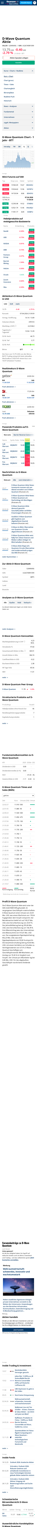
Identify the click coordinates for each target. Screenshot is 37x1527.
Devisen (28, 1495)
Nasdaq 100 (8, 1492)
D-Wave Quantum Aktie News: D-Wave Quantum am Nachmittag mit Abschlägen (22, 498)
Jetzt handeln (18, 1042)
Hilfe (17, 1465)
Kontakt (7, 1465)
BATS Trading (5, 1287)
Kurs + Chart (8, 76)
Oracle (5, 275)
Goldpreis (12, 1495)
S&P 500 (27, 1492)
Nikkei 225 (18, 1492)
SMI (5, 1495)
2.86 (28, 451)
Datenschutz (26, 1468)
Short (31, 232)
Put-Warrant (5, 457)
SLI (19, 1487)
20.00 (22, 451)
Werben (18, 1468)
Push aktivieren (8, 387)
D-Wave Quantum (9, 674)
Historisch (7, 101)
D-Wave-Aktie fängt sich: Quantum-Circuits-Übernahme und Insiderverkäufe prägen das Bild (22, 549)
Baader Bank (5, 1317)
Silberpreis (27, 1497)
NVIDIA (6, 244)
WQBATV (13, 457)
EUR (11, 304)
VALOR (4, 45)
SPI (15, 1487)
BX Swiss (4, 1227)
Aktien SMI (8, 1487)
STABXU (30, 204)
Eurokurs (17, 1497)
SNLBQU (29, 208)
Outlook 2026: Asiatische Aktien (22, 1174)
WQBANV (13, 451)
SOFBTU (30, 189)
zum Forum (6, 961)
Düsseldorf (6, 1329)
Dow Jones (20, 1490)
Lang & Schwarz (5, 1248)
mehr (18, 304)
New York (6, 1293)
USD (5, 304)
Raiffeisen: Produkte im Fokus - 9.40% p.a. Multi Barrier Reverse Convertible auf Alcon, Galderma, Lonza (23, 1134)
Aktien (20, 1495)
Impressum (26, 1465)
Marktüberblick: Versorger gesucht (22, 1083)
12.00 (22, 457)
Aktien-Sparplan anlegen (19, 58)
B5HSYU (30, 193)
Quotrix (5, 1323)
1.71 (28, 463)
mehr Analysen (8, 614)
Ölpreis (22, 1504)
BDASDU (29, 185)
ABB (5, 250)
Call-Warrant (5, 445)
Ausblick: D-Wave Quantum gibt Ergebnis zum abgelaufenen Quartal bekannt (21, 520)
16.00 (22, 445)
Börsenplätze (9, 93)
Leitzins (30, 1504)
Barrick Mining (6, 262)
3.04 (28, 445)
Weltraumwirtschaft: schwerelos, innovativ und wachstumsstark (23, 1113)
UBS (5, 237)
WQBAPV (13, 445)
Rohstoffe (7, 1502)
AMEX (4, 1335)
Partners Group (6, 256)
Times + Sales (9, 84)
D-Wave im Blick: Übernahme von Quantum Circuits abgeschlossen (22, 529)
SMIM (24, 1487)
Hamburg (5, 1299)
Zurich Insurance (7, 281)
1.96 (28, 457)
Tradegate (6, 1254)
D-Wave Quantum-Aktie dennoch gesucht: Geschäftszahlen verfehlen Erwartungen (21, 509)
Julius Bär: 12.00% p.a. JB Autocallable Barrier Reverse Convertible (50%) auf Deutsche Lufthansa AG (24, 1092)
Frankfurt (6, 1305)
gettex (4, 1275)
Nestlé (5, 231)
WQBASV (13, 463)
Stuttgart (5, 1311)
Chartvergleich (9, 88)
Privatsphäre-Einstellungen (27, 1477)
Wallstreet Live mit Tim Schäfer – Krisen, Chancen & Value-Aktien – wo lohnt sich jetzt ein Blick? (24, 1122)
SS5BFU (30, 212)
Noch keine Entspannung (24, 1107)
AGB (23, 1474)
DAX (29, 1487)
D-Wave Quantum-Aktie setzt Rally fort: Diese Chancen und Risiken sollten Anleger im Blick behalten (22, 538)
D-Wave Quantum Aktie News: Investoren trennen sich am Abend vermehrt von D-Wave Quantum (22, 488)
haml (4, 1347)
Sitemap (7, 1474)
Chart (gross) (9, 80)
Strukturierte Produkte (19, 1499)
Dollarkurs (8, 1497)
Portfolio (16, 1502)
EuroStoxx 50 (9, 1490)
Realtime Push (9, 97)
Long (31, 230)
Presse (6, 1471)
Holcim (6, 268)
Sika (5, 287)
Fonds (6, 1499)
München (5, 1341)
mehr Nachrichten (10, 557)
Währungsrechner (11, 1504)
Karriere (7, 1468)
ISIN (20, 45)
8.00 (22, 463)
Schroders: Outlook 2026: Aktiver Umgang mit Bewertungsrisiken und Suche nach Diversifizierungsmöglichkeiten (21, 1195)
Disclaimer (26, 1471)
